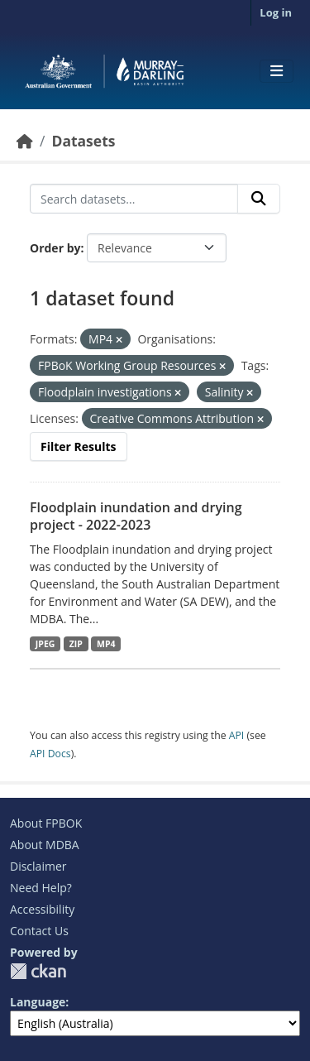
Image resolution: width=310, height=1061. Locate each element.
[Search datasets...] (134, 199)
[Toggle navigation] (276, 71)
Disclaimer (38, 866)
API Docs (50, 754)
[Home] (25, 141)
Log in (276, 12)
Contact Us (39, 931)
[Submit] (258, 199)
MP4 (106, 644)
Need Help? (41, 887)
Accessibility (42, 909)
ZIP (76, 644)
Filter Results (79, 446)
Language (37, 1002)
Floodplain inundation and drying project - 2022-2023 (136, 516)
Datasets (83, 141)
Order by (55, 248)
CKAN (38, 971)
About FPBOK (46, 823)
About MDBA (44, 844)
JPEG (45, 644)
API (237, 735)
